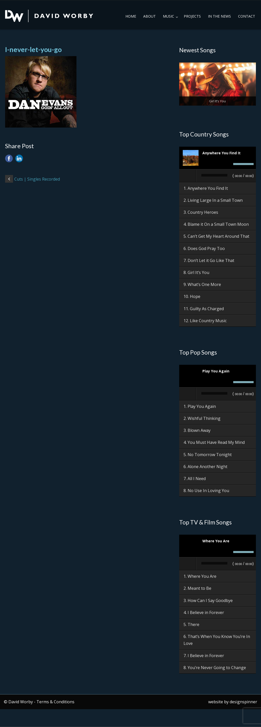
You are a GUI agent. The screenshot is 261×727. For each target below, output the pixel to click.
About (149, 16)
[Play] (187, 175)
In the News (219, 16)
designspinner (243, 702)
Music (168, 16)
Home (130, 16)
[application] (217, 176)
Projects (192, 16)
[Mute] (227, 164)
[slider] (214, 175)
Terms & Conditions (55, 702)
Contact (246, 16)
